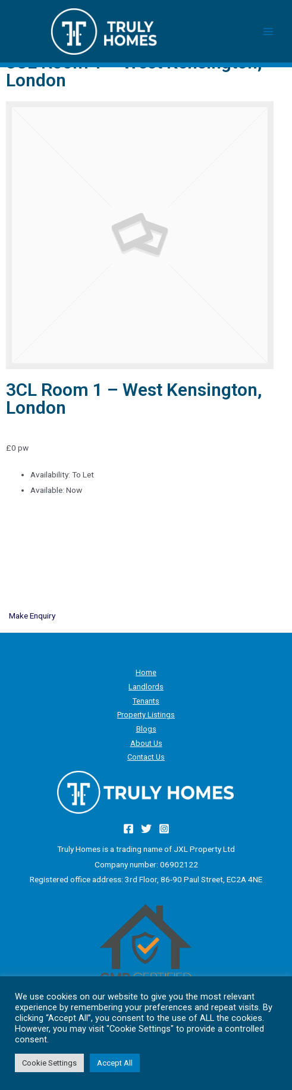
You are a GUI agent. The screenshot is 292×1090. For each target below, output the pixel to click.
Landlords (146, 686)
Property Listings (146, 714)
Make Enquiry (32, 615)
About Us (146, 743)
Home (146, 672)
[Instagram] (164, 828)
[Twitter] (146, 828)
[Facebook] (128, 828)
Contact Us (146, 756)
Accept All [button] (115, 1062)
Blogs (146, 728)
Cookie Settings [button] (49, 1062)
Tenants (146, 701)
